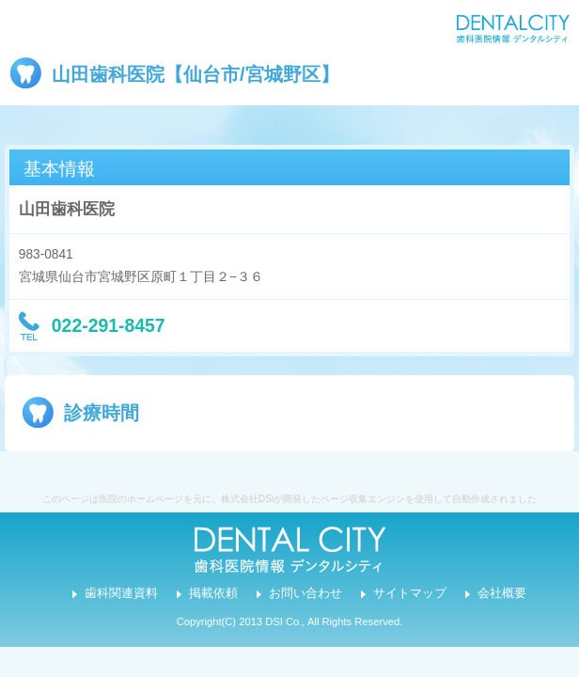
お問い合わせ (305, 593)
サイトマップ (409, 593)
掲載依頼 (213, 593)
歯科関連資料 (121, 593)
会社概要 (501, 593)
